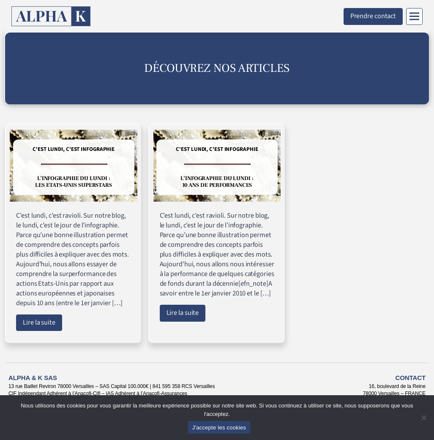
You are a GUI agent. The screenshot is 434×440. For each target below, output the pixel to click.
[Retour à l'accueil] (51, 16)
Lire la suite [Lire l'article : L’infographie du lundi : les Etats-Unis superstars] (39, 322)
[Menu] (414, 16)
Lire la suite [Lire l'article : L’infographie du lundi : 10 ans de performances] (183, 313)
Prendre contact (373, 16)
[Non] (423, 417)
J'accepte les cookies (219, 427)
